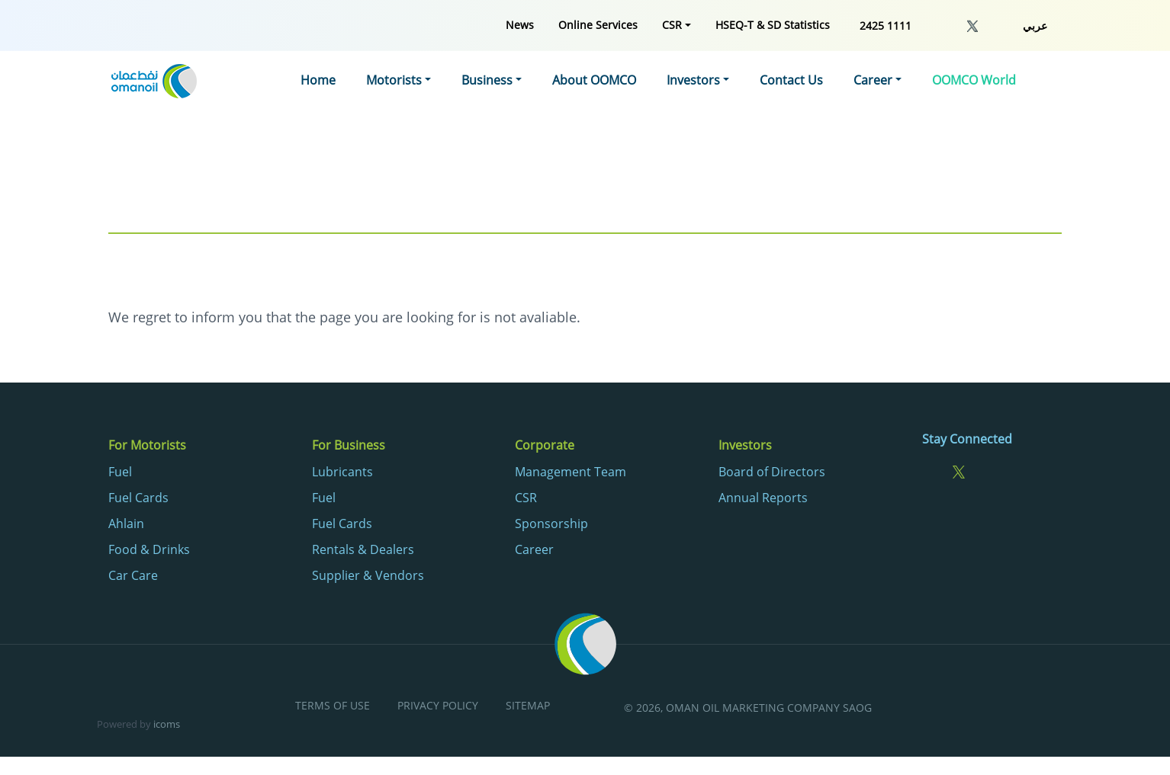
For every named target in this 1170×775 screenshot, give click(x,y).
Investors (745, 445)
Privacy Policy (437, 706)
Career (534, 549)
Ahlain (126, 523)
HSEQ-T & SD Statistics (772, 25)
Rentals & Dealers (363, 549)
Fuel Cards (138, 497)
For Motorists (147, 445)
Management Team (570, 471)
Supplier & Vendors (368, 575)
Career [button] (872, 80)
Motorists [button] (394, 80)
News (520, 25)
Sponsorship (551, 523)
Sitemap (528, 706)
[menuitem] (519, 25)
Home (318, 80)
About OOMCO (594, 80)
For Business (348, 445)
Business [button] (487, 80)
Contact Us (791, 80)
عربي (1035, 25)
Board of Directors (771, 471)
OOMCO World (974, 80)
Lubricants (342, 471)
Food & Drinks (149, 549)
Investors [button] (693, 80)
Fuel (120, 471)
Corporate (544, 445)
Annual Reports (763, 497)
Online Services (598, 25)
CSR (526, 497)
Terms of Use (332, 706)
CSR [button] (672, 25)
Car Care (133, 575)
